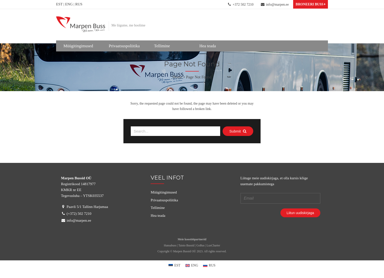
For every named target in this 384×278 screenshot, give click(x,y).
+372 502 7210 (243, 4)
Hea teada (207, 46)
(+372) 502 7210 (78, 214)
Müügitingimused (78, 46)
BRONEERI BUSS (310, 4)
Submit (238, 131)
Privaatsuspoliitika (124, 46)
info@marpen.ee (277, 4)
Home (177, 77)
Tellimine (162, 46)
